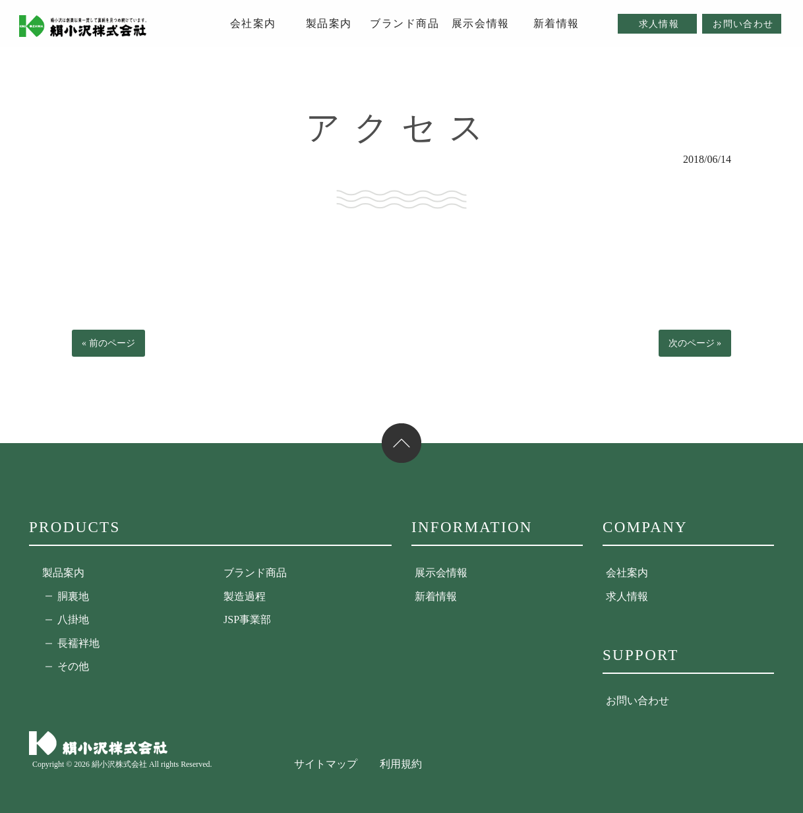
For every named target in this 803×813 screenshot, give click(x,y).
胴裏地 (73, 596)
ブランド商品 (255, 572)
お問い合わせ (637, 700)
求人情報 (627, 596)
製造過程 (244, 596)
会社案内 (627, 572)
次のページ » (695, 343)
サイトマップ (325, 763)
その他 (73, 666)
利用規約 (401, 763)
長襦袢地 (78, 643)
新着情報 (436, 596)
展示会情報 (441, 572)
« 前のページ (108, 343)
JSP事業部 (247, 619)
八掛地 (73, 619)
